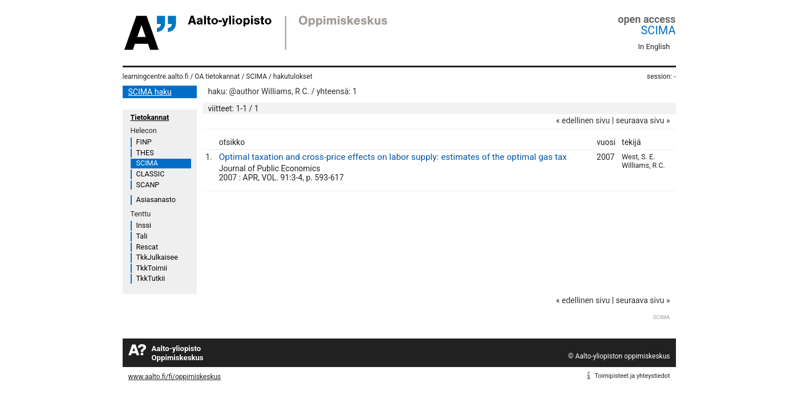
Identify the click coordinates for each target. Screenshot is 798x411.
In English (654, 46)
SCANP (148, 184)
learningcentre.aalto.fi (156, 76)
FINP (144, 142)
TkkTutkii (150, 278)
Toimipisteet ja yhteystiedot (632, 376)
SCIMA (658, 30)
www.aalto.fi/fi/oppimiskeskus (174, 377)
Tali (142, 236)
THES (145, 152)
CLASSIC (150, 174)
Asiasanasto (156, 199)
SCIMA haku (150, 91)
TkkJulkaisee (157, 257)
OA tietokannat (217, 76)
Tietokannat (150, 117)
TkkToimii (152, 268)
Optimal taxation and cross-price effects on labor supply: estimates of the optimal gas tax (393, 157)
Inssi (143, 225)
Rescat (147, 247)
